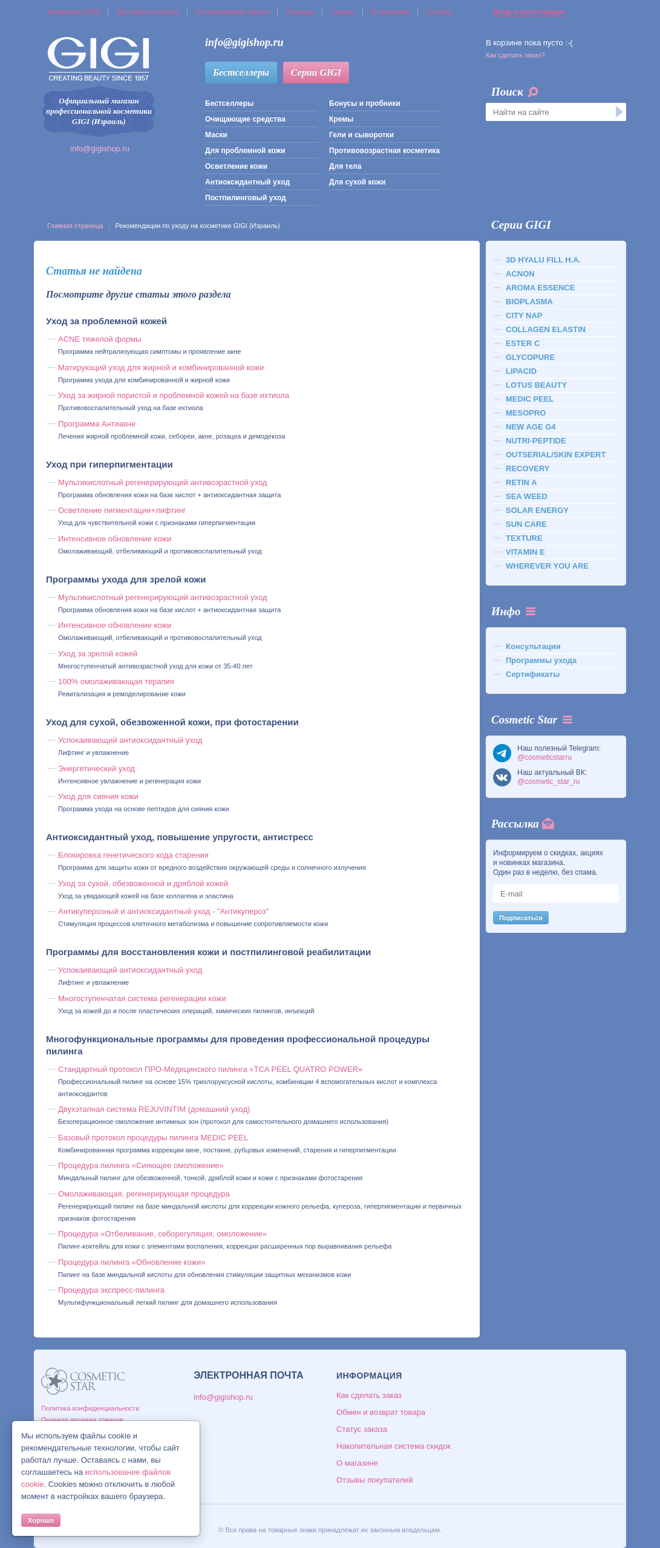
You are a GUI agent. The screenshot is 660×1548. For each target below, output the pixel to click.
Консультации (533, 646)
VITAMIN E (525, 552)
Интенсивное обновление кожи (114, 538)
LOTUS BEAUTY (536, 385)
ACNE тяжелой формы (100, 339)
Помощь (299, 12)
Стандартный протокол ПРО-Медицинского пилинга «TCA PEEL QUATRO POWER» (210, 1069)
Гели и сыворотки (361, 135)
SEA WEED (526, 496)
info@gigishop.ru (99, 148)
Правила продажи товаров (82, 1419)
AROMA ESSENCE (540, 287)
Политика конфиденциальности (90, 1408)
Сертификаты (533, 674)
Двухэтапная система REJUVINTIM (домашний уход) (154, 1109)
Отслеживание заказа (232, 12)
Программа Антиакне (97, 423)
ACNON (520, 273)
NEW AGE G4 (531, 426)
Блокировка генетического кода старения (133, 855)
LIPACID (521, 371)
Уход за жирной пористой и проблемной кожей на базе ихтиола (173, 395)
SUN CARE (526, 524)
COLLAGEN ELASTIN (546, 329)
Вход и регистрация (528, 12)
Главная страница (75, 225)
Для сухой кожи (357, 182)
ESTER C (523, 343)
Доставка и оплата (148, 12)
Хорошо (41, 1520)
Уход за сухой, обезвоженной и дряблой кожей (143, 883)
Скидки (342, 12)
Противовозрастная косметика (384, 150)
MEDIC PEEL (530, 398)
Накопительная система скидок (393, 1446)
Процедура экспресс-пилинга (111, 1290)
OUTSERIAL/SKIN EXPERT (556, 454)
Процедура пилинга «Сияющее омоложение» (141, 1165)
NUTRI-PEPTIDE (536, 440)
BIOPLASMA (529, 301)
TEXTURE (524, 538)
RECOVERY (527, 468)
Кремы (341, 119)
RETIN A (521, 482)
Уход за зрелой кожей (97, 653)
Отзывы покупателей (374, 1479)
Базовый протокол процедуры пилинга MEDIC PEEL (153, 1137)
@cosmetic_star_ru (548, 781)
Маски (216, 135)
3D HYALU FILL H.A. (543, 259)
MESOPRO (526, 412)
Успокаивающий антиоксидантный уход (130, 740)
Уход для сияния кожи (98, 796)
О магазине (390, 12)
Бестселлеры (241, 72)
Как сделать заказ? (515, 55)
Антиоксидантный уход (247, 182)
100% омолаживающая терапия (116, 681)
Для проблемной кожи (245, 150)
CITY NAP (524, 315)
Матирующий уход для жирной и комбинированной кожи (161, 367)
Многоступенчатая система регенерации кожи (142, 998)
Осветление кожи (236, 166)
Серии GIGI (316, 72)
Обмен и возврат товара (380, 1412)
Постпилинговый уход (245, 198)
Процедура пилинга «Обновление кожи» (132, 1262)
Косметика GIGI (73, 12)
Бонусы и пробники (364, 103)
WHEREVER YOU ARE (547, 565)
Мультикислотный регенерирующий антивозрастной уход (162, 482)
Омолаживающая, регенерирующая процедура (144, 1193)
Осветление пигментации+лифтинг (122, 510)
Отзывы (439, 12)
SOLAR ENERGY (537, 510)
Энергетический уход (96, 768)
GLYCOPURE (530, 357)
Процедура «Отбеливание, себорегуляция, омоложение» (162, 1233)
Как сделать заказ (369, 1395)
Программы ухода (541, 660)
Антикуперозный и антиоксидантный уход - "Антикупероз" (163, 911)
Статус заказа (361, 1429)
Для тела (345, 166)
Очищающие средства (245, 119)
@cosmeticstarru (544, 757)
